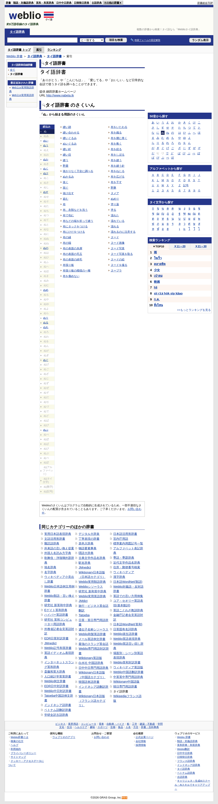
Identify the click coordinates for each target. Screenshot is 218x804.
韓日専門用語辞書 (125, 686)
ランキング (54, 49)
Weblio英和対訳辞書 (127, 662)
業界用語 (73, 724)
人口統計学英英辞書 (57, 676)
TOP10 (158, 246)
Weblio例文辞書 (55, 681)
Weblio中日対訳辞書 (58, 691)
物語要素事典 (87, 548)
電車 (101, 724)
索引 (39, 49)
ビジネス (60, 724)
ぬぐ (45, 360)
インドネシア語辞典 (188, 765)
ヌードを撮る (119, 265)
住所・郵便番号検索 (126, 567)
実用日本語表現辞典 (57, 534)
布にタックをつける (75, 226)
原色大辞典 (86, 543)
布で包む (68, 215)
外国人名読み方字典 (57, 553)
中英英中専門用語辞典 (128, 677)
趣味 (92, 727)
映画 (157, 281)
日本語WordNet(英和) (127, 624)
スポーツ (103, 727)
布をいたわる (119, 127)
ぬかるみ (68, 176)
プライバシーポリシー (23, 753)
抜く (65, 182)
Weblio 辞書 (14, 56)
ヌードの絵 (118, 259)
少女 (157, 270)
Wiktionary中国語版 (126, 681)
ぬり (45, 317)
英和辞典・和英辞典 (188, 745)
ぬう (45, 145)
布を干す (116, 182)
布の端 (67, 242)
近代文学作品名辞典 (126, 562)
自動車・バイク (115, 724)
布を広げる (118, 176)
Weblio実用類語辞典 (92, 581)
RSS (124, 798)
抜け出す (68, 193)
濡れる (115, 226)
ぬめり (115, 198)
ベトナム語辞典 (186, 772)
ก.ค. (157, 299)
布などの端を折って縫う (78, 221)
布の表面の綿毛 (72, 259)
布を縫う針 (118, 165)
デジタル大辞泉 (89, 534)
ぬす (45, 192)
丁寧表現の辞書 (89, 538)
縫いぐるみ (70, 138)
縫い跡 (67, 127)
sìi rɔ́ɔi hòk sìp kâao (168, 293)
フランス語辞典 (186, 760)
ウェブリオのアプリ (63, 737)
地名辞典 (50, 567)
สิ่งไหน (158, 305)
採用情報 (141, 745)
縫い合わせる (71, 132)
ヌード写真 (118, 248)
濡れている (118, 221)
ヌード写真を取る (122, 254)
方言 (135, 727)
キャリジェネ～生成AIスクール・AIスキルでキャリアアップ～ (192, 784)
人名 (128, 727)
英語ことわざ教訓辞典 (128, 610)
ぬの (45, 248)
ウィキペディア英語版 (128, 667)
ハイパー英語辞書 (56, 614)
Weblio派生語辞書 (125, 634)
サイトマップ (18, 756)
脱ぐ (65, 187)
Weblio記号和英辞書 (58, 648)
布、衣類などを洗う (75, 209)
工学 (134, 724)
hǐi (155, 287)
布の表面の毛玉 (72, 254)
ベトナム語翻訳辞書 (57, 710)
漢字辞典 (119, 577)
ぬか (45, 159)
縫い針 (67, 149)
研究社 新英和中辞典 (58, 605)
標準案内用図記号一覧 (128, 543)
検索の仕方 (17, 741)
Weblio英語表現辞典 (127, 638)
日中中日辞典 (64, 2)
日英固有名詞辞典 (125, 629)
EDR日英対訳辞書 (56, 638)
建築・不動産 (147, 724)
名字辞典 (50, 572)
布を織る (116, 132)
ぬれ (45, 327)
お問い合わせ (101, 737)
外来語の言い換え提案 (59, 548)
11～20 (180, 246)
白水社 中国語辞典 (91, 663)
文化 (61, 727)
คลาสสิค (160, 264)
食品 (120, 727)
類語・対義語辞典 (23, 2)
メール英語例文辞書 (92, 639)
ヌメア (115, 193)
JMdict (83, 601)
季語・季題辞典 (123, 557)
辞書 (8, 2)
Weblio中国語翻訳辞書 (128, 672)
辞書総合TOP (205, 2)
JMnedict (50, 643)
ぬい (45, 140)
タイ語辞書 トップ (19, 49)
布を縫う (116, 160)
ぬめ (45, 290)
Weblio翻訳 (183, 749)
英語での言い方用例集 (128, 596)
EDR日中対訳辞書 (56, 686)
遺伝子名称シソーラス (93, 629)
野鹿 (65, 165)
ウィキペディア (123, 572)
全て (12, 70)
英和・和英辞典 (45, 2)
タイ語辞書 (54, 56)
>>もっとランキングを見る (194, 310)
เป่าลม (158, 275)
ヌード (115, 237)
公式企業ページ (144, 737)
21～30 (201, 246)
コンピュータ (88, 724)
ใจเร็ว (158, 258)
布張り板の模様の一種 (76, 270)
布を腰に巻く (119, 138)
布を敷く (116, 143)
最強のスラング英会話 (93, 644)
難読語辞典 (51, 543)
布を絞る (116, 149)
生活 (69, 727)
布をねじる (118, 171)
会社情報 (141, 741)
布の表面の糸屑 (72, 248)
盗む (65, 198)
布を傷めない (71, 276)
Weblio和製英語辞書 (92, 634)
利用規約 (16, 749)
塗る (113, 209)
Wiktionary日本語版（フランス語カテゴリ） (92, 700)
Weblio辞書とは (19, 737)
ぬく (45, 168)
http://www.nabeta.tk (60, 95)
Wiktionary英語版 (90, 658)
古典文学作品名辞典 (92, 558)
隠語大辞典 (86, 553)
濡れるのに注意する (123, 231)
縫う (65, 160)
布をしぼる (118, 154)
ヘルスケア (81, 727)
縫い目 (67, 154)
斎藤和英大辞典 (54, 671)
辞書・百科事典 (150, 727)
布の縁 (67, 237)
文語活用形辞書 (54, 538)
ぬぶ (45, 429)
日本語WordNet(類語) (127, 581)
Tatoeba (84, 615)
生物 (112, 727)
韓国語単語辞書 (89, 681)
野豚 (113, 187)
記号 (186, 185)
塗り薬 (115, 204)
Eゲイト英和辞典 (55, 610)
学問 (160, 724)
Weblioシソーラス (91, 586)
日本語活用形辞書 (125, 534)
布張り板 (68, 265)
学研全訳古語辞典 (56, 714)
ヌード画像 (118, 242)
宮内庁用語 (120, 538)
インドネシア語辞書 (57, 705)
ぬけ (45, 173)
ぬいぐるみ (70, 143)
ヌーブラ (116, 270)
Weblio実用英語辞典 (92, 596)
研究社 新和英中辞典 (92, 591)
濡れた (115, 215)
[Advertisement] (135, 17)
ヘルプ (14, 745)
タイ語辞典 (17, 31)
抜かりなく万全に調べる (78, 171)
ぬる (45, 322)
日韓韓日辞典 (81, 2)
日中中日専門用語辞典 (93, 667)
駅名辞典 (84, 562)
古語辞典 (97, 2)
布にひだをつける (74, 231)
